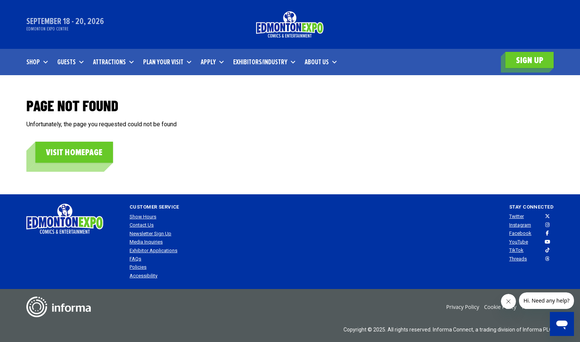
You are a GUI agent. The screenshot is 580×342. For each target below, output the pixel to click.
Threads (518, 259)
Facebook (520, 233)
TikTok (516, 250)
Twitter (516, 216)
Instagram (520, 225)
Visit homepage (74, 152)
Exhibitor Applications (153, 250)
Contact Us (142, 225)
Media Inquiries (146, 242)
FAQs (135, 259)
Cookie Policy (500, 306)
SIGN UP (529, 60)
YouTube (518, 242)
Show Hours (143, 216)
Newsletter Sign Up (150, 233)
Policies (138, 267)
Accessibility (143, 275)
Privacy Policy (462, 306)
